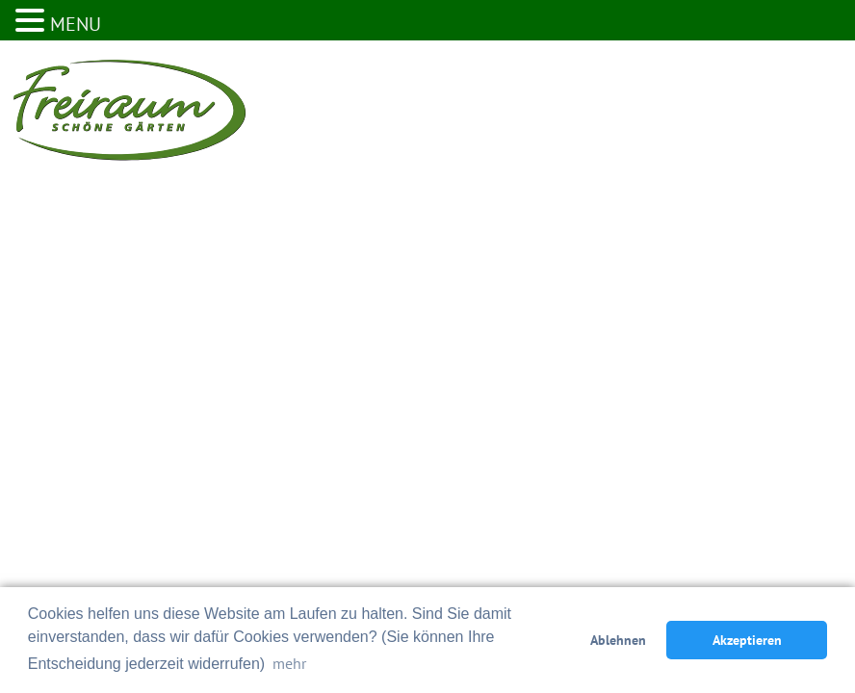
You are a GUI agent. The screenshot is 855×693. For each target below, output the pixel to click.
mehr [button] (289, 663)
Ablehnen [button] (618, 639)
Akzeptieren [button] (747, 639)
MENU (75, 24)
